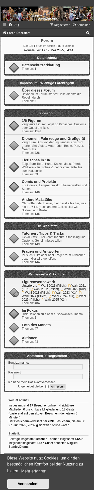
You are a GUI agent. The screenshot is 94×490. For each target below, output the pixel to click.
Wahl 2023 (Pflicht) (36, 292)
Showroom (46, 113)
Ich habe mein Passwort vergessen (31, 382)
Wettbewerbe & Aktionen (47, 274)
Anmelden (35, 356)
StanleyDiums (19, 446)
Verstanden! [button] (28, 484)
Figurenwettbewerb (38, 282)
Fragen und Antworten (41, 251)
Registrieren (57, 356)
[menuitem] (13, 25)
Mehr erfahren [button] (33, 471)
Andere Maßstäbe (37, 200)
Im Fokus (30, 310)
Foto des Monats (36, 325)
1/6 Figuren (31, 121)
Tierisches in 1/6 (36, 160)
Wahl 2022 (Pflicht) (44, 289)
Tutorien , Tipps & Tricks (43, 233)
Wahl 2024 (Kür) (61, 296)
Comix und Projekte (39, 182)
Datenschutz (47, 58)
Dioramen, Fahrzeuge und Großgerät (53, 139)
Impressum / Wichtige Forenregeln (47, 83)
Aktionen (29, 338)
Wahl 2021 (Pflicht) (52, 285)
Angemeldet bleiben (33, 386)
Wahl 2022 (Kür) (73, 289)
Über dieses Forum (38, 90)
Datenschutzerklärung (41, 65)
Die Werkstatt (46, 226)
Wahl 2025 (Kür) (53, 299)
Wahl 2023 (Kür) (64, 292)
